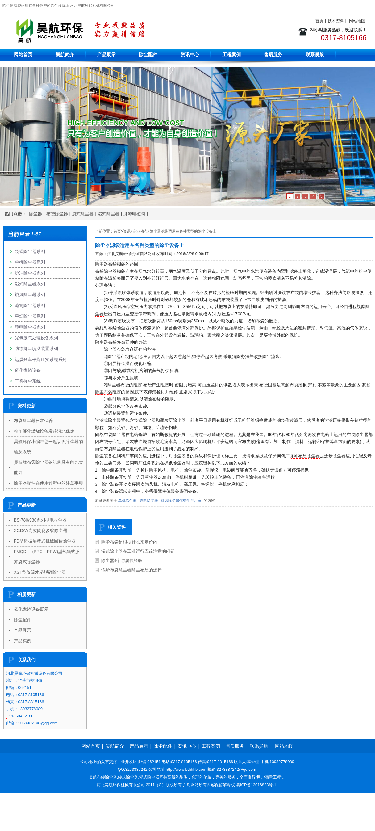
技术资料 (336, 21)
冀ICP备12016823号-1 (256, 785)
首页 (319, 21)
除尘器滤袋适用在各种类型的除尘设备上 (183, 231)
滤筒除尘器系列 (30, 305)
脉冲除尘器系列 (30, 273)
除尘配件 (148, 54)
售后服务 (273, 54)
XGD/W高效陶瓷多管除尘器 (40, 530)
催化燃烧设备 (28, 370)
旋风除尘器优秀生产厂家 (181, 500)
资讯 (127, 231)
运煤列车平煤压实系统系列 (41, 359)
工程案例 (231, 54)
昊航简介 (65, 54)
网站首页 (23, 54)
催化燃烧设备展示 (31, 609)
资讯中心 (190, 54)
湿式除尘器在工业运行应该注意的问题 (138, 551)
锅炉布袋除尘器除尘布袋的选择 (131, 569)
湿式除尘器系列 (30, 283)
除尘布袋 (103, 391)
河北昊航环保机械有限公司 (131, 253)
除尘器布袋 (106, 264)
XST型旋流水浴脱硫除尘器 (39, 572)
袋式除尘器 (83, 213)
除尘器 (35, 213)
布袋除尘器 (57, 213)
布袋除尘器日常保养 (33, 420)
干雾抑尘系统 (28, 381)
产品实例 (22, 640)
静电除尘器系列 (30, 327)
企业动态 (140, 231)
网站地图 (357, 21)
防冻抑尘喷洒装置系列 (36, 348)
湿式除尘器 (108, 213)
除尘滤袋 (271, 356)
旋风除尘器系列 (30, 294)
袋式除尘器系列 (30, 251)
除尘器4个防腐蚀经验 (122, 560)
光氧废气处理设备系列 (36, 337)
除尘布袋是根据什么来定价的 (129, 541)
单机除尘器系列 (30, 262)
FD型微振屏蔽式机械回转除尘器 (45, 541)
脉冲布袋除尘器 (305, 455)
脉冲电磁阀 (134, 213)
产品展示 (106, 54)
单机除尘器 (127, 500)
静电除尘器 (149, 500)
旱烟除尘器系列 (30, 316)
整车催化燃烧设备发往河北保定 (44, 431)
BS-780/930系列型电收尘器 (40, 520)
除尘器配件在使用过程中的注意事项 (48, 483)
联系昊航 (315, 54)
